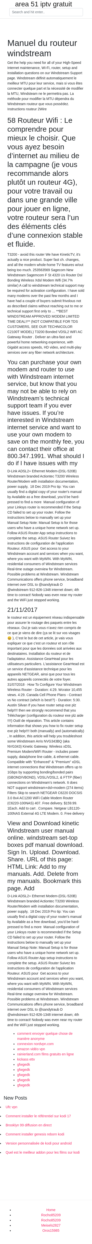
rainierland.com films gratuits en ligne (45, 1054)
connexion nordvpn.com (35, 1044)
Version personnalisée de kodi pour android (39, 1143)
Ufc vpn (11, 1107)
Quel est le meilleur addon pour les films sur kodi (43, 1152)
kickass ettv (26, 1059)
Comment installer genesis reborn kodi (35, 1134)
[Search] (46, 12)
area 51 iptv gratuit (43, 4)
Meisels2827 (51, 1225)
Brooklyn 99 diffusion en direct (29, 1125)
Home (50, 1210)
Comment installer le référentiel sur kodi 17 (38, 1116)
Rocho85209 (51, 1215)
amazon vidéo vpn (31, 1049)
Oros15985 (50, 1230)
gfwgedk (23, 1064)
